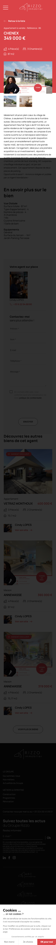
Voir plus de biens (28, 729)
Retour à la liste (16, 21)
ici (37, 852)
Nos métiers (8, 779)
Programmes (9, 798)
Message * (15, 372)
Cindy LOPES (17, 300)
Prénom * (14, 329)
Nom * (13, 339)
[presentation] (32, 412)
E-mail (13, 350)
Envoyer (28, 421)
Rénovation (8, 801)
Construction (9, 794)
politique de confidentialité (30, 398)
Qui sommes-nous (11, 776)
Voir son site (21, 530)
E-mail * (7, 836)
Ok (49, 838)
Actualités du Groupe (13, 783)
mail (25, 811)
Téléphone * (15, 361)
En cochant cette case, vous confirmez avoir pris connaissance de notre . (30, 395)
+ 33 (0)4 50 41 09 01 (43, 811)
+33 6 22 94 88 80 (22, 304)
